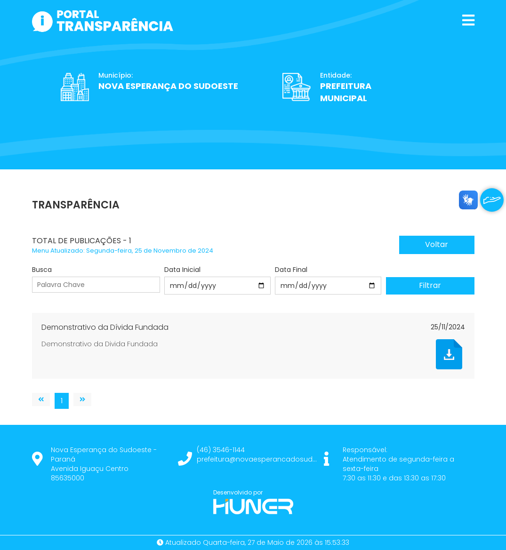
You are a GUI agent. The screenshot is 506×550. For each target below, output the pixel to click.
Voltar (436, 244)
